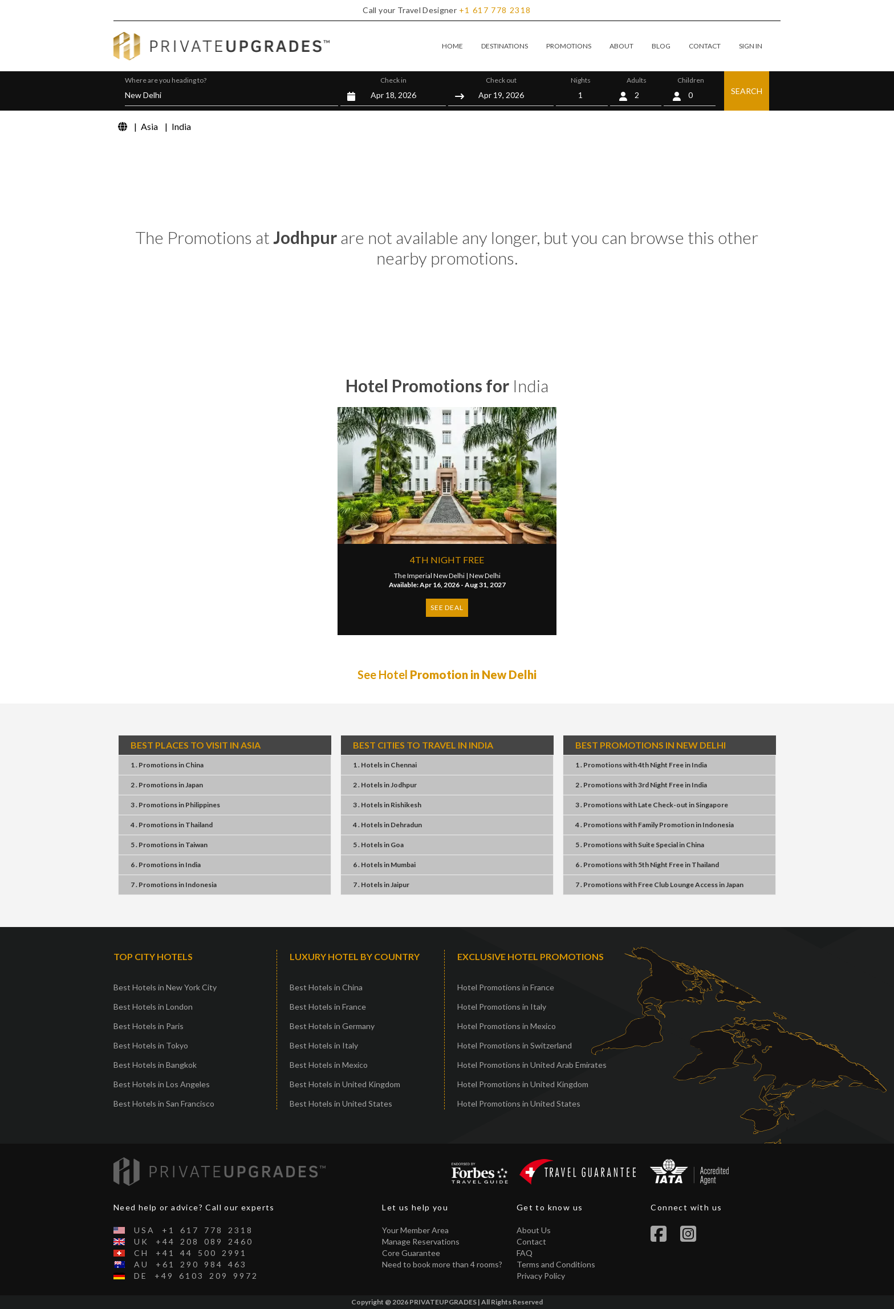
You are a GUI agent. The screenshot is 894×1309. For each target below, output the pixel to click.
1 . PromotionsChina (167, 765)
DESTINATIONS (504, 46)
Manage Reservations (421, 1241)
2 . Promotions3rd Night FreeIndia (641, 784)
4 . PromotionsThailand (172, 824)
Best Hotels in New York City (165, 987)
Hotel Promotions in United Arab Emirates (532, 1065)
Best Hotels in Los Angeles (161, 1084)
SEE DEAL (446, 607)
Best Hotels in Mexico (329, 1065)
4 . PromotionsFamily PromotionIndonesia (654, 824)
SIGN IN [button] (750, 46)
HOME (452, 46)
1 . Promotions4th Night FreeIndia (641, 765)
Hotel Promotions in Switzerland (514, 1045)
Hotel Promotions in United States (518, 1103)
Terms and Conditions (556, 1264)
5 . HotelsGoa (378, 844)
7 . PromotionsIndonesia (174, 884)
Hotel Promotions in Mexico (506, 1026)
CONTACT (705, 46)
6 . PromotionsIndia (166, 864)
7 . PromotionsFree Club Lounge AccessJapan (659, 884)
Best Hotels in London (153, 1006)
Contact (531, 1241)
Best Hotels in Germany (332, 1026)
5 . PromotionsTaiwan (169, 844)
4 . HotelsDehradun (387, 824)
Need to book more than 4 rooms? (442, 1264)
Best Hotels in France (328, 1006)
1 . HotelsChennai (385, 765)
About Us (534, 1230)
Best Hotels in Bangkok (155, 1065)
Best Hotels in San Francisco (163, 1103)
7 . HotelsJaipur (381, 884)
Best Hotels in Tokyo (150, 1045)
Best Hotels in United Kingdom (345, 1084)
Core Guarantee (411, 1253)
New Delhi (485, 575)
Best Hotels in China (326, 987)
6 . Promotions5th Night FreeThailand (647, 864)
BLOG (661, 46)
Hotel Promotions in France (505, 987)
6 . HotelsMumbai (384, 864)
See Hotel (447, 674)
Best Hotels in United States (341, 1103)
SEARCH (746, 91)
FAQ (525, 1253)
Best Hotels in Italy (324, 1045)
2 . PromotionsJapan (167, 784)
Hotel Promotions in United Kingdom (522, 1084)
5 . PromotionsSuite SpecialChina (639, 844)
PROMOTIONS (568, 46)
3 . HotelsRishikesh (387, 804)
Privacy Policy (541, 1275)
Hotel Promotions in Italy (501, 1006)
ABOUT (621, 46)
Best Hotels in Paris (148, 1026)
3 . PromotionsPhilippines (175, 804)
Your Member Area (415, 1230)
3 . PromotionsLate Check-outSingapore (651, 804)
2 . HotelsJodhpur (385, 784)
